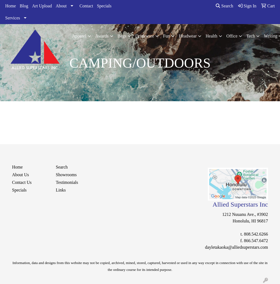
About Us (20, 174)
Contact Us (22, 182)
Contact (86, 6)
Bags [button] (122, 36)
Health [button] (211, 36)
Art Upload (42, 6)
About (61, 6)
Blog (24, 6)
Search (224, 6)
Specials (104, 6)
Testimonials (67, 182)
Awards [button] (102, 36)
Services (12, 18)
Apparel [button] (79, 36)
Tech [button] (250, 36)
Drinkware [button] (144, 36)
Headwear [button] (188, 36)
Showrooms (66, 174)
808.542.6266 (256, 234)
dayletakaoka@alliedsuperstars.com (236, 247)
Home (10, 6)
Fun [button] (166, 36)
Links (61, 190)
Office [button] (232, 36)
